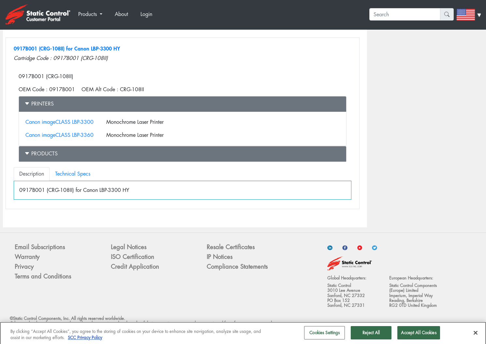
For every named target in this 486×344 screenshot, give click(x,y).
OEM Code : (33, 89)
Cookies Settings (324, 335)
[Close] (475, 334)
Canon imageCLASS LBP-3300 (59, 122)
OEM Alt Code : (99, 89)
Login (146, 14)
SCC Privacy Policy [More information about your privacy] (85, 340)
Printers (39, 103)
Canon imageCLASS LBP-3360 (59, 135)
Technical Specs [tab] (72, 173)
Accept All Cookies (418, 335)
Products (41, 153)
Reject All (371, 335)
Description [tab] (31, 173)
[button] (94, 14)
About (121, 14)
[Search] (404, 14)
